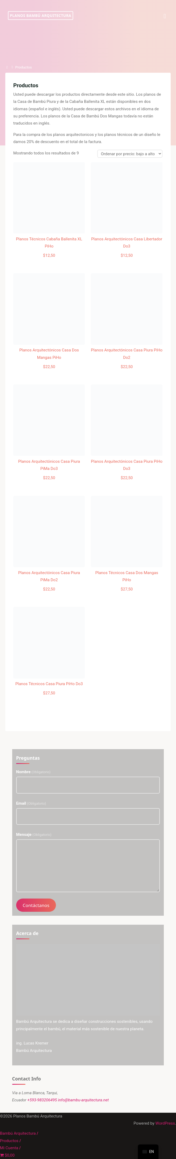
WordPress (165, 1123)
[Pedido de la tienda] (129, 154)
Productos (9, 1140)
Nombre (33, 771)
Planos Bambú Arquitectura (40, 15)
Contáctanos (36, 905)
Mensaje (33, 834)
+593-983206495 (42, 1100)
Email (31, 803)
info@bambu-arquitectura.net (83, 1100)
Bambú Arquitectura (18, 1133)
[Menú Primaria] (165, 16)
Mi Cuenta (9, 1148)
